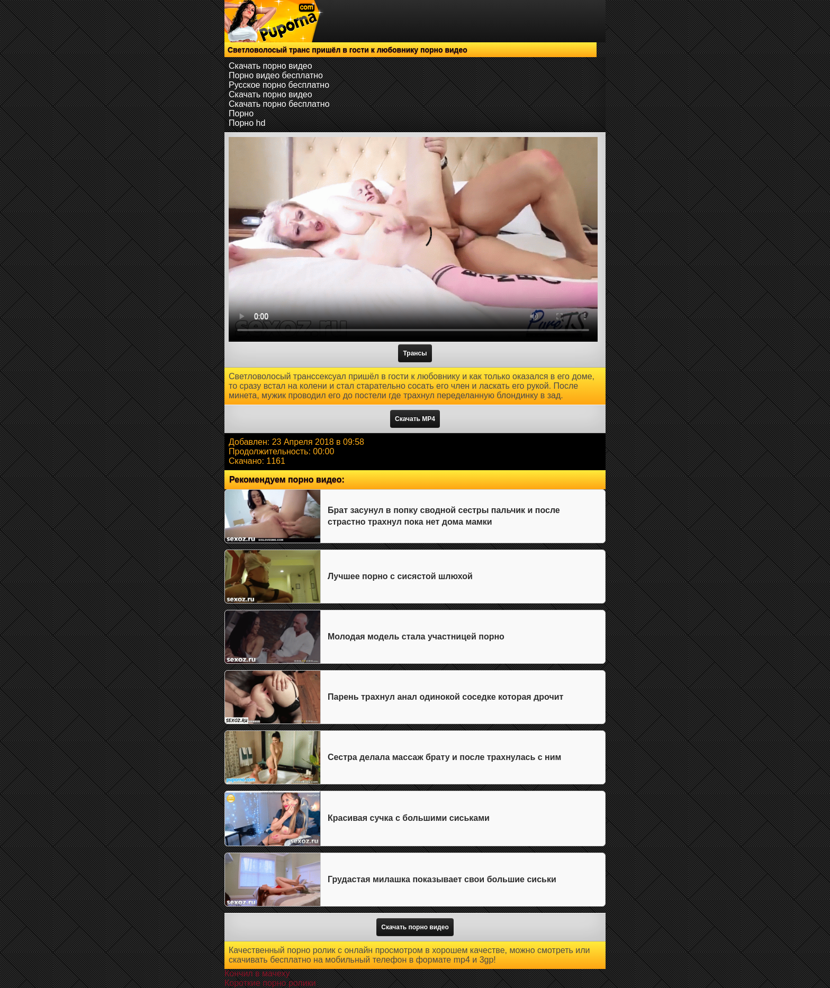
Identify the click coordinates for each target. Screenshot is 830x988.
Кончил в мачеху (257, 973)
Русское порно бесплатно (279, 84)
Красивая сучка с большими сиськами (409, 817)
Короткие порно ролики (270, 982)
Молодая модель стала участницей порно (416, 636)
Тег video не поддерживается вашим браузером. (413, 239)
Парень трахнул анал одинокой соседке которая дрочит (445, 696)
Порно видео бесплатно (276, 75)
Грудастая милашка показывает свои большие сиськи (442, 879)
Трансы (415, 353)
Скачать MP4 (415, 419)
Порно (241, 113)
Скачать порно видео (270, 65)
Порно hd (247, 122)
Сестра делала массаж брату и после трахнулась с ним (444, 757)
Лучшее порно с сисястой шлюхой (400, 576)
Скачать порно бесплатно (279, 103)
